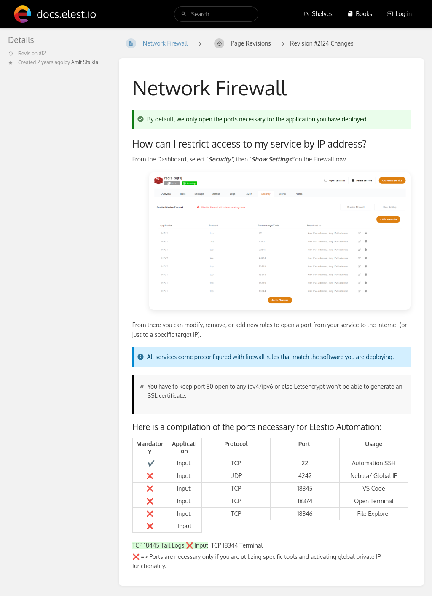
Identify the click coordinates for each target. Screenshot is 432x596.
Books (359, 13)
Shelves (318, 13)
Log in (399, 13)
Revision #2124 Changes (321, 43)
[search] (216, 14)
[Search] (184, 14)
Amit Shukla (84, 62)
